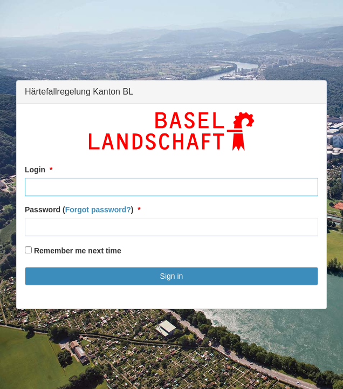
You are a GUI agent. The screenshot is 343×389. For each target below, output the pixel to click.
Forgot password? (98, 209)
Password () (79, 209)
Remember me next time (73, 250)
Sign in (171, 276)
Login (35, 169)
